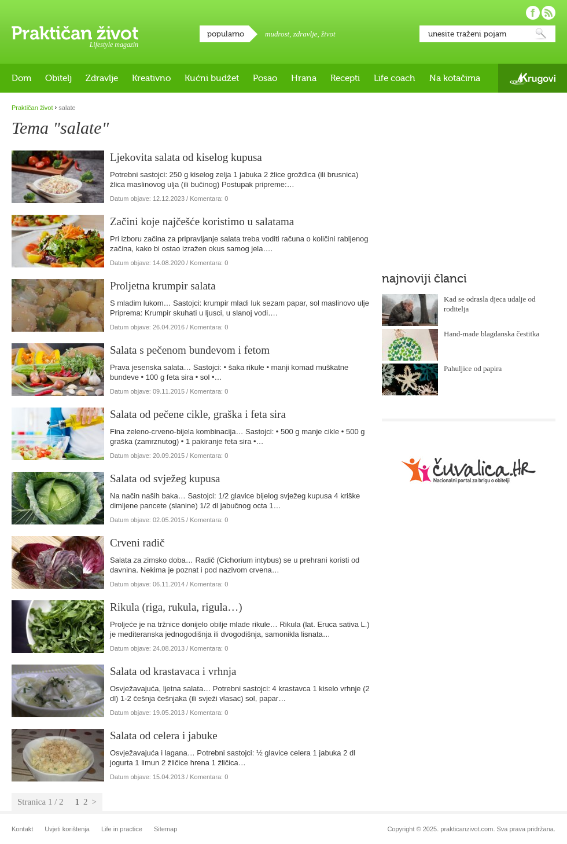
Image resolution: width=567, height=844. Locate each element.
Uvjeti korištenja (67, 828)
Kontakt (22, 828)
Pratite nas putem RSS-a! (548, 13)
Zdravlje (102, 78)
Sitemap (165, 828)
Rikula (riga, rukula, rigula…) (176, 607)
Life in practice (121, 828)
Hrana (303, 78)
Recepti (345, 78)
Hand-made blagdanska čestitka (491, 333)
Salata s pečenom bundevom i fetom (190, 350)
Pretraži (540, 33)
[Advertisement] (459, 176)
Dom (21, 78)
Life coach (394, 78)
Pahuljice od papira (473, 368)
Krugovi (532, 78)
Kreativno (151, 78)
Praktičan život (75, 33)
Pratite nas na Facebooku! (533, 13)
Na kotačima (454, 78)
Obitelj (58, 78)
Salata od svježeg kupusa (165, 478)
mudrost (277, 34)
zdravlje (305, 34)
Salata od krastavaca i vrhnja (173, 671)
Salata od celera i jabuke (164, 735)
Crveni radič (137, 543)
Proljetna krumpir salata (163, 286)
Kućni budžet (212, 78)
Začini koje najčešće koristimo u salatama (202, 221)
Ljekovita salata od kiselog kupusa (186, 157)
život (328, 34)
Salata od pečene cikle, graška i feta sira (198, 414)
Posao (265, 78)
